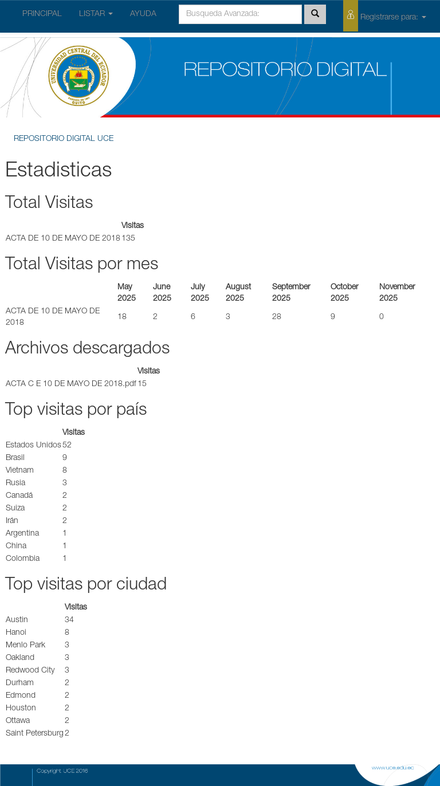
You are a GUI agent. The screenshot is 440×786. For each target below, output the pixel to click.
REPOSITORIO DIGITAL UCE (63, 139)
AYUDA (143, 14)
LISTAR (96, 14)
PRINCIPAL (42, 14)
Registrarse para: (384, 16)
